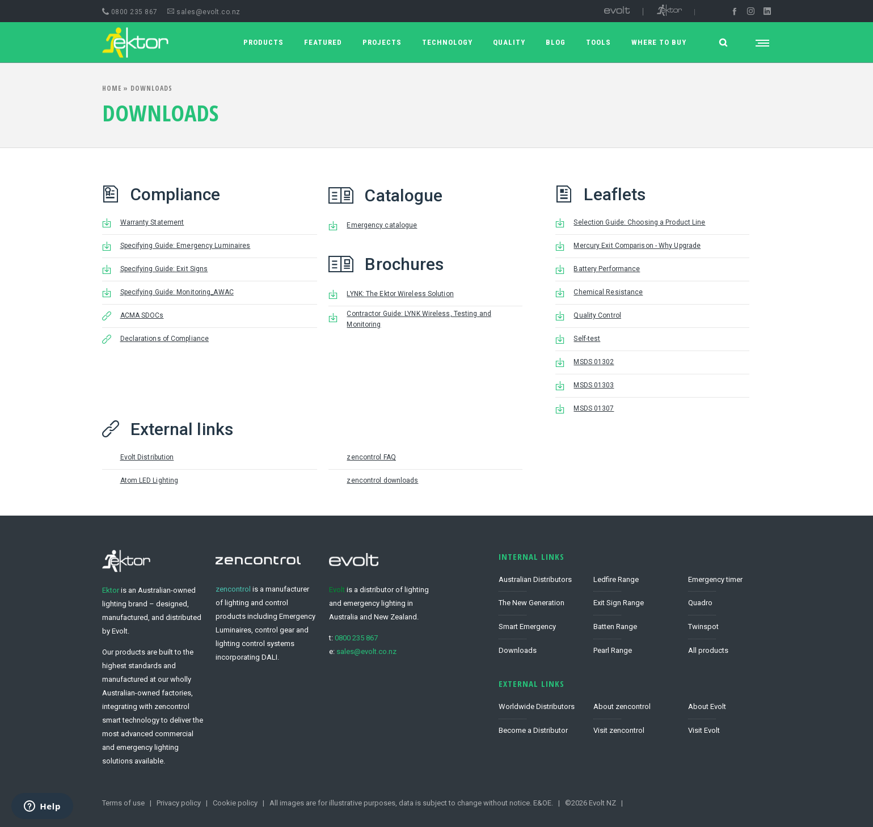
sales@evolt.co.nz (204, 12)
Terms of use (123, 803)
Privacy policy (179, 803)
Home (111, 88)
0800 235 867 (130, 12)
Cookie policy (235, 803)
